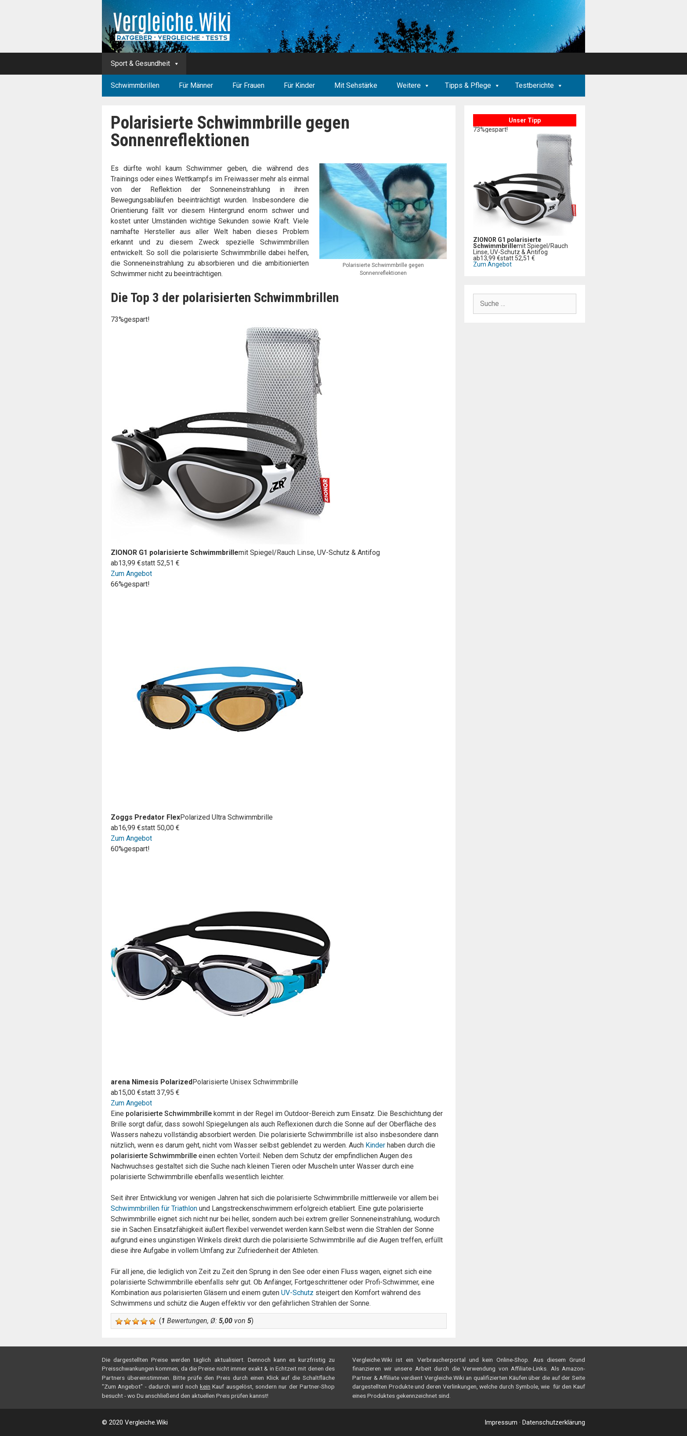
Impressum (501, 1422)
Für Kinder (299, 85)
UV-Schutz (297, 1292)
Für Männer (196, 85)
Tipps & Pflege (468, 85)
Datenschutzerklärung (553, 1422)
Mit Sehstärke (355, 85)
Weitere (409, 85)
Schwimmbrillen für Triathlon (154, 1208)
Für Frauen (248, 85)
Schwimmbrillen (135, 85)
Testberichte (534, 85)
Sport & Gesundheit (140, 63)
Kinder (375, 1145)
